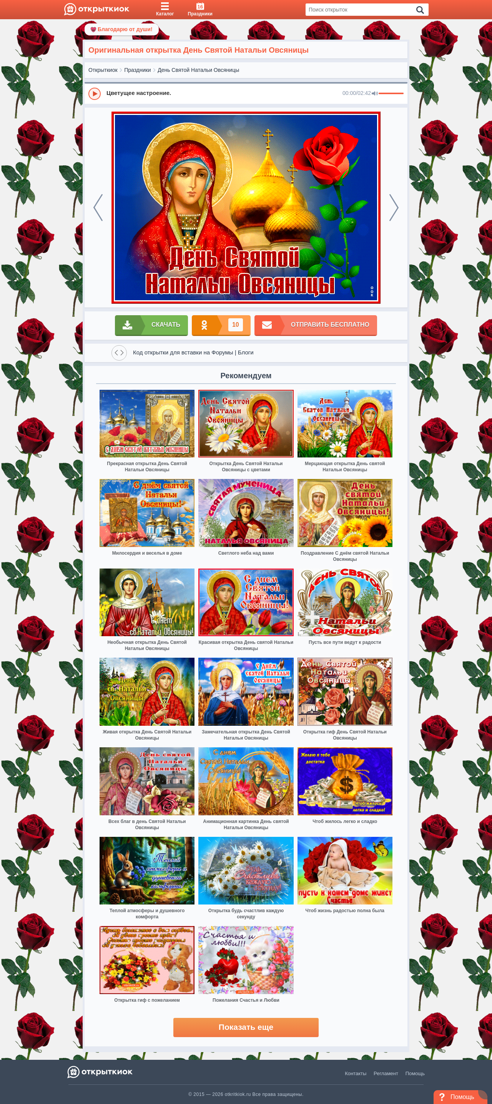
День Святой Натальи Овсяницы (198, 70)
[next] (394, 207)
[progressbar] (391, 93)
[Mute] (375, 94)
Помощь (415, 1073)
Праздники (137, 70)
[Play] (94, 94)
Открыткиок (103, 70)
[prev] (98, 207)
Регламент (386, 1073)
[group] (246, 93)
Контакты (355, 1073)
